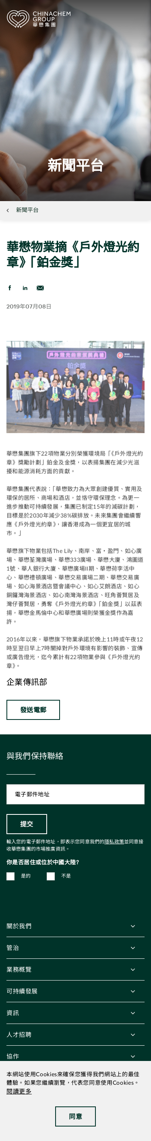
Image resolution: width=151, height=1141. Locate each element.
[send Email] (40, 288)
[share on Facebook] (9, 288)
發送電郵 (33, 709)
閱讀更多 (19, 1092)
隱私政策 (114, 841)
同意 (75, 1116)
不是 (66, 876)
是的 (26, 876)
